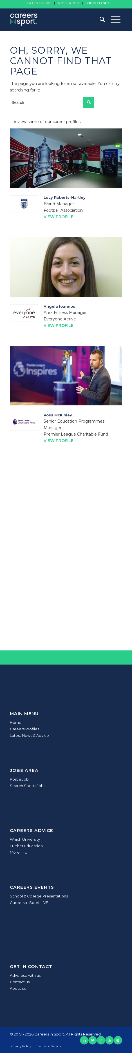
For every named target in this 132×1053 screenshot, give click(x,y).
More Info (18, 852)
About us (18, 988)
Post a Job (19, 779)
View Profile (58, 216)
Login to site (98, 3)
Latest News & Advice (29, 735)
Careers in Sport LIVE (29, 902)
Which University (25, 839)
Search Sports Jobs (27, 785)
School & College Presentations (39, 896)
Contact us (20, 982)
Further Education (26, 846)
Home (15, 722)
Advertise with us (25, 975)
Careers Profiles (24, 729)
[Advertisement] (66, 561)
